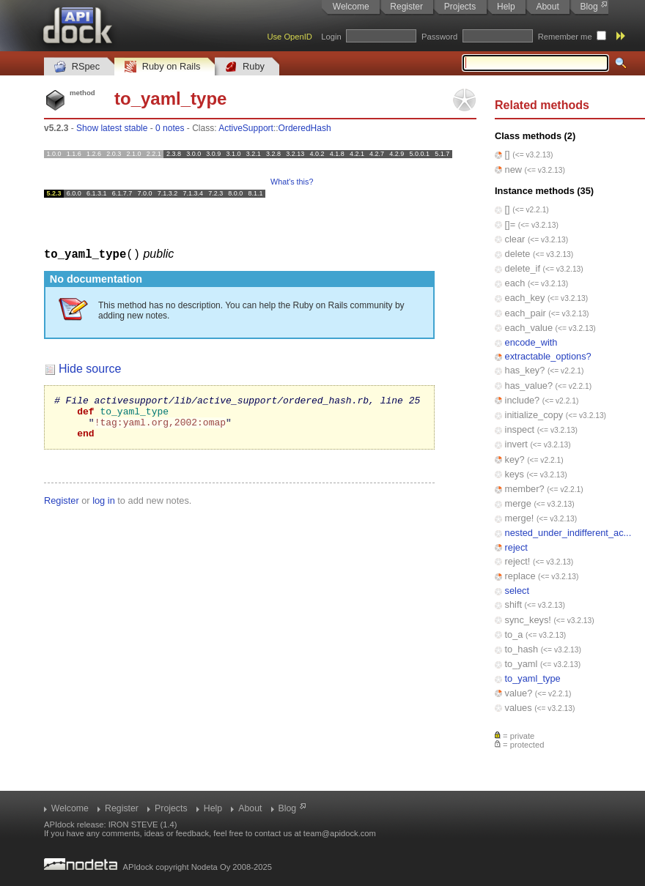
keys (514, 474)
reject (516, 547)
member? (525, 488)
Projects (460, 6)
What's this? (291, 181)
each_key (525, 297)
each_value (529, 327)
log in (103, 508)
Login (331, 36)
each (515, 283)
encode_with (531, 342)
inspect (520, 429)
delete (518, 253)
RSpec (77, 67)
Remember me (565, 36)
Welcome (351, 6)
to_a (514, 634)
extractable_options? (548, 356)
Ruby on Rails (162, 67)
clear (515, 239)
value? (519, 693)
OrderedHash (305, 128)
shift (513, 604)
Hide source (90, 368)
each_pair (525, 313)
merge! (519, 518)
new (513, 169)
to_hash (522, 649)
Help (506, 6)
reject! (518, 561)
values (518, 707)
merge (518, 503)
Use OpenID (289, 36)
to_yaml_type (533, 678)
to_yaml (521, 663)
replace (520, 575)
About (547, 6)
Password (439, 36)
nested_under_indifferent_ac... (568, 532)
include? (522, 400)
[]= (510, 224)
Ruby (245, 67)
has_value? (529, 385)
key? (515, 459)
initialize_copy (534, 414)
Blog (589, 6)
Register (406, 6)
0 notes (169, 128)
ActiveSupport (245, 128)
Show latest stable (111, 128)
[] (507, 154)
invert (516, 444)
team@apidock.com (339, 833)
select (517, 590)
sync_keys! (528, 619)
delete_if (522, 268)
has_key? (525, 370)
